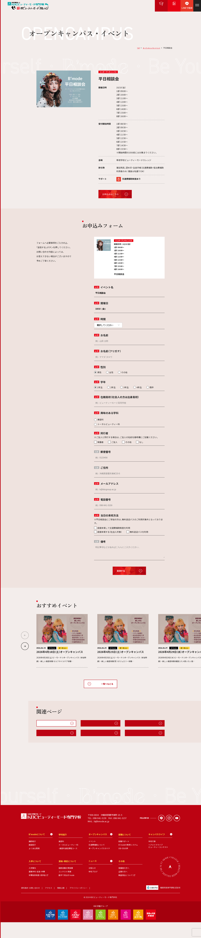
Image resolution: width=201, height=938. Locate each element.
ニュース (100, 877)
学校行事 (152, 857)
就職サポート (123, 857)
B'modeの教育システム (128, 861)
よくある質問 (34, 864)
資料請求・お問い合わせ (30, 903)
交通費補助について (97, 861)
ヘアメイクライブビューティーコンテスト (158, 862)
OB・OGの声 (123, 864)
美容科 (61, 857)
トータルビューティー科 (68, 861)
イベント (92, 857)
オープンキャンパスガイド (95, 724)
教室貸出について (125, 891)
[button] (25, 646)
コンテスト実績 (65, 887)
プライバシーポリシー (78, 903)
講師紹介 (32, 857)
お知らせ (92, 884)
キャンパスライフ (47, 736)
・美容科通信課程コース (68, 864)
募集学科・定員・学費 (37, 887)
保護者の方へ (123, 884)
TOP (131, 48)
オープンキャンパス (100, 850)
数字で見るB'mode (66, 891)
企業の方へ (122, 887)
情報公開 (60, 903)
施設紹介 (131, 736)
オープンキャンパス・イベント (148, 48)
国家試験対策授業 (66, 884)
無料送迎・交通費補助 (137, 724)
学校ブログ (93, 887)
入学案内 (32, 884)
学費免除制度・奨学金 (37, 891)
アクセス (48, 903)
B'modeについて (91, 736)
